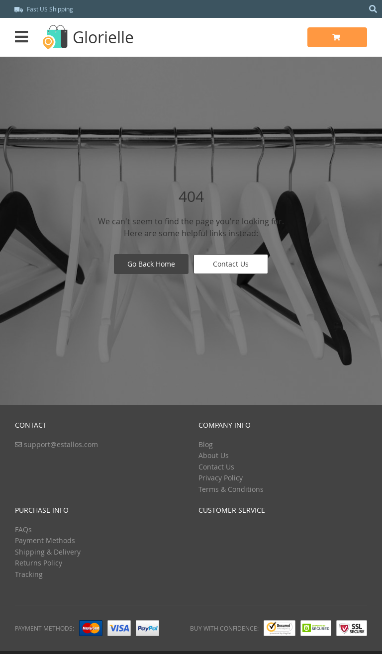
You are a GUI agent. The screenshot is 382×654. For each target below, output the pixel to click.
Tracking (29, 574)
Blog (205, 444)
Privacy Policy (220, 477)
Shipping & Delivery (48, 552)
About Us (213, 455)
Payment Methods (45, 540)
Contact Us (231, 264)
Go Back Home (151, 264)
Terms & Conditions (231, 489)
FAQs (23, 529)
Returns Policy (38, 562)
